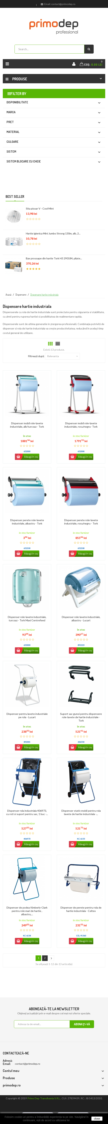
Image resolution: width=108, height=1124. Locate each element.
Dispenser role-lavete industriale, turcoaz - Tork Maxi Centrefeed (27, 618)
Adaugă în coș (26, 457)
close (97, 1118)
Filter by (18, 93)
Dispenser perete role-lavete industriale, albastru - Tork (27, 521)
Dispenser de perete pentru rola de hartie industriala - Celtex (81, 909)
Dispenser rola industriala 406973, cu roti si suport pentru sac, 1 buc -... (27, 812)
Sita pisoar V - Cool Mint (40, 208)
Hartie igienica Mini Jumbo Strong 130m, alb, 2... (53, 233)
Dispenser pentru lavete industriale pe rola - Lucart (27, 715)
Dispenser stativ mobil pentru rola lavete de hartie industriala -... (81, 812)
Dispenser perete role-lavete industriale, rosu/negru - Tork (81, 521)
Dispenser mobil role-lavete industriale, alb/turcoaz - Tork (27, 425)
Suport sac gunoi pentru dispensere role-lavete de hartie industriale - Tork (81, 717)
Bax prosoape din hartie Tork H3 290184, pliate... (54, 258)
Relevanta (62, 356)
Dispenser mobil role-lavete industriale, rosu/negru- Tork (81, 425)
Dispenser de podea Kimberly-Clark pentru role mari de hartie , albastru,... (27, 911)
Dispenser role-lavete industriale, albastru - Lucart (81, 618)
